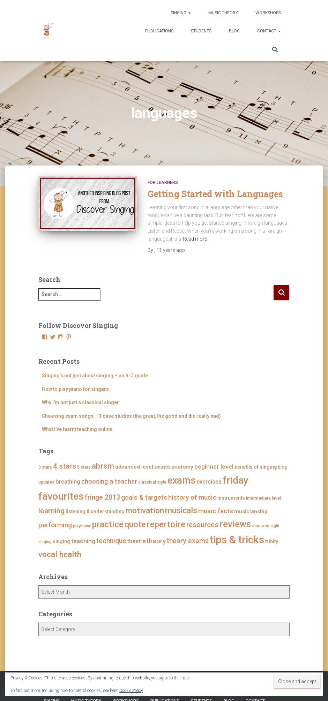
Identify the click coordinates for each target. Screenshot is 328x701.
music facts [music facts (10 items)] (215, 511)
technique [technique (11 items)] (111, 541)
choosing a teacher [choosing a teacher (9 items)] (109, 481)
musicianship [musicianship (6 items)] (251, 511)
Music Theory (223, 12)
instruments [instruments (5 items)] (231, 498)
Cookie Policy (131, 690)
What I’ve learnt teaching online (77, 429)
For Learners (163, 182)
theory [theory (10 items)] (156, 541)
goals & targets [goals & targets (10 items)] (144, 497)
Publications (159, 31)
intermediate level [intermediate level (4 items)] (263, 498)
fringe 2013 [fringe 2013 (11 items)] (102, 497)
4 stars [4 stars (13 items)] (64, 466)
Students (201, 31)
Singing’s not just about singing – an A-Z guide (95, 375)
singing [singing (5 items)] (61, 541)
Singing (181, 12)
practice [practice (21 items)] (108, 524)
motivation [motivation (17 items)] (145, 510)
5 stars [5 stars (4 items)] (84, 467)
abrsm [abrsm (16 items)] (103, 465)
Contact (269, 31)
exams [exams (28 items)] (181, 480)
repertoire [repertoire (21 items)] (166, 524)
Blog (234, 31)
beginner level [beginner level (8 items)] (213, 466)
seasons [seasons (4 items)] (260, 525)
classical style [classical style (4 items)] (152, 482)
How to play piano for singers (75, 389)
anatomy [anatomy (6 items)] (182, 467)
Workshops (268, 12)
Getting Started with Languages (215, 194)
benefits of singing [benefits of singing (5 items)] (255, 467)
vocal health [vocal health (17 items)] (59, 554)
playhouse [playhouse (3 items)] (82, 526)
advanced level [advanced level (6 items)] (134, 467)
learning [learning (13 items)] (51, 511)
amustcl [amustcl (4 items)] (162, 467)
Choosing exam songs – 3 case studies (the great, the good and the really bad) (131, 416)
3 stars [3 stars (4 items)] (45, 467)
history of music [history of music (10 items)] (192, 497)
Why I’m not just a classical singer (80, 402)
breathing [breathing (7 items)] (67, 481)
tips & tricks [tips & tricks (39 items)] (237, 540)
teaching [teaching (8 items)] (83, 541)
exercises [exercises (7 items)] (209, 481)
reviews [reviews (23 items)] (235, 524)
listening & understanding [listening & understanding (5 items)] (95, 511)
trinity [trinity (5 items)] (271, 541)
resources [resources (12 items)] (202, 525)
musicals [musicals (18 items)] (181, 510)
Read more (195, 239)
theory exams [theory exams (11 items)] (188, 541)
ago (170, 250)
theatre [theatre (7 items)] (136, 541)
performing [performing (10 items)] (55, 525)
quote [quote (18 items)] (135, 524)
